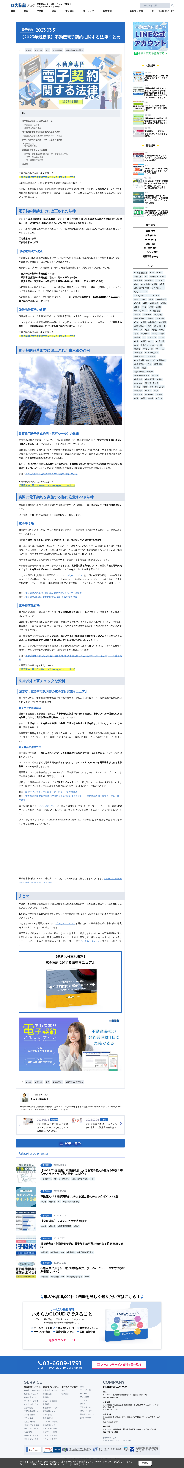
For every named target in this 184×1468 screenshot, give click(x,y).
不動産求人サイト (31, 1435)
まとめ (25, 164)
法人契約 (160, 318)
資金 (151, 299)
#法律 (28, 50)
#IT (47, 50)
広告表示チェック (31, 1394)
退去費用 (149, 394)
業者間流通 (28, 1408)
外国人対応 (139, 318)
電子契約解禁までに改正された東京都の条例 (41, 132)
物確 (137, 284)
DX (93, 1179)
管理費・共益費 (152, 383)
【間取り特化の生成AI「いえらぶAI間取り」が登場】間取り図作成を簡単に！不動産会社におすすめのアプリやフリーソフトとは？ (155, 93)
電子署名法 (29, 143)
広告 (159, 307)
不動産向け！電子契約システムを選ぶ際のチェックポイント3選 (79, 1196)
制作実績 (65, 1394)
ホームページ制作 (31, 1401)
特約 (144, 398)
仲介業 (137, 303)
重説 (77, 1226)
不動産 (45, 1252)
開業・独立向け (86, 1407)
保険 (162, 334)
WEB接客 (28, 1432)
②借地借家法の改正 (32, 128)
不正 (162, 284)
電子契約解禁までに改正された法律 (37, 121)
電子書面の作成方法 (34, 160)
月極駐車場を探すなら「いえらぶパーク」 (118, 1440)
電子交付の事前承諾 (34, 157)
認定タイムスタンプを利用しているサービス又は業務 (51, 792)
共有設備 (158, 314)
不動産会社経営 (141, 273)
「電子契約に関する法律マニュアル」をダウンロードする (47, 177)
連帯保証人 (139, 326)
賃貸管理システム (50, 1390)
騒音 (146, 303)
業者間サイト (48, 1397)
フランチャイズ (141, 292)
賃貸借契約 (139, 364)
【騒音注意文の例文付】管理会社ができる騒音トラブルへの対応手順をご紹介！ (155, 120)
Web (137, 368)
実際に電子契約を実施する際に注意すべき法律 (42, 139)
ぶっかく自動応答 (50, 1401)
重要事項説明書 (65, 1226)
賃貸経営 (138, 394)
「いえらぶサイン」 (65, 923)
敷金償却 (138, 379)
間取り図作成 (29, 1421)
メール (148, 391)
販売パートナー (86, 1411)
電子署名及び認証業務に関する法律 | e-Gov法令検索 (51, 597)
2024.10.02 (60, 1215)
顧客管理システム (31, 1397)
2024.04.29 (60, 1263)
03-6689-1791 (112, 1397)
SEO (137, 307)
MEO (160, 273)
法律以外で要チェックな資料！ (35, 150)
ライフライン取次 (31, 1428)
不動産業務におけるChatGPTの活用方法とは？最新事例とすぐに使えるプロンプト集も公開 (156, 199)
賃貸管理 (107, 11)
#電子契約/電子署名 (74, 50)
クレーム (160, 349)
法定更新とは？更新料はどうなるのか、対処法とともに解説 (155, 133)
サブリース (148, 349)
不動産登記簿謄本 (142, 375)
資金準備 (138, 280)
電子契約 (69, 11)
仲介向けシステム (32, 1386)
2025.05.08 (60, 1191)
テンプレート (160, 326)
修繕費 (137, 314)
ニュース (83, 1400)
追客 (54, 11)
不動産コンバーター (32, 1390)
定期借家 (158, 364)
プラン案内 (84, 1397)
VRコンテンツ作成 (31, 1425)
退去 (137, 398)
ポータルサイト (141, 311)
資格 (164, 303)
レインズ (160, 280)
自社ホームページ (158, 276)
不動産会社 (64, 1179)
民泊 (137, 322)
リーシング (88, 11)
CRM (162, 337)
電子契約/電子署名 (80, 1179)
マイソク (138, 330)
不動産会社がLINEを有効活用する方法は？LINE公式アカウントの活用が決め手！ (156, 212)
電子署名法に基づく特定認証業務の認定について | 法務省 (53, 593)
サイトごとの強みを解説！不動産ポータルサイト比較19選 (156, 107)
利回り (150, 318)
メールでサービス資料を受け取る (121, 1364)
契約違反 (154, 303)
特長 (82, 1386)
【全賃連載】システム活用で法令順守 (63, 1221)
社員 (137, 341)
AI (146, 276)
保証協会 (149, 280)
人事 (160, 345)
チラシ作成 (28, 1418)
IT (56, 1179)
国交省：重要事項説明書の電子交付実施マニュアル (46, 154)
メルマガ (151, 360)
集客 (26, 11)
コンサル (138, 383)
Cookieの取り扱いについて (53, 1464)
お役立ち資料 (136, 11)
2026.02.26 (60, 1165)
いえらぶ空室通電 (50, 1435)
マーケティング (157, 387)
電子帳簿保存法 (30, 146)
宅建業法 (71, 1252)
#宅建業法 (57, 50)
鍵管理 (163, 322)
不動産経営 (161, 299)
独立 (144, 307)
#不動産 (38, 50)
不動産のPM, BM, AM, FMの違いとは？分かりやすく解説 (156, 78)
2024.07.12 (60, 1238)
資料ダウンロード (87, 1414)
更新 (146, 387)
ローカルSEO (140, 299)
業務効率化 (47, 1179)
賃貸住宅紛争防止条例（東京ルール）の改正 (43, 135)
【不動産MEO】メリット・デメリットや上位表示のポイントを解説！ (156, 157)
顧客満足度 (139, 356)
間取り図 (138, 276)
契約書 (52, 1202)
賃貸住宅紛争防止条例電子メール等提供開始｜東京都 (51, 473)
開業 (13, 11)
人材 (137, 345)
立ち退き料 (139, 360)
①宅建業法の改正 (31, 125)
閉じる (145, 1463)
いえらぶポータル (31, 1404)
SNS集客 (146, 284)
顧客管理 (151, 356)
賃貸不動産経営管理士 (144, 372)
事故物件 (153, 322)
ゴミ (151, 341)
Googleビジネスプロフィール (147, 295)
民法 (155, 334)
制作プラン (66, 1390)
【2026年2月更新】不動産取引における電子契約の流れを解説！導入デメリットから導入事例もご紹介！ (81, 1172)
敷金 (155, 330)
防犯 (162, 330)
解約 (160, 379)
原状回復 (138, 391)
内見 (149, 364)
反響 (147, 330)
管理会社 (55, 1252)
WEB (40, 11)
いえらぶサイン (74, 575)
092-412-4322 (112, 1432)
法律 (44, 1202)
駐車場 (137, 349)
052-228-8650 (112, 1422)
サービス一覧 (85, 1390)
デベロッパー (158, 288)
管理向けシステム (51, 1386)
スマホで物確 (29, 1415)
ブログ (159, 398)
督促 (144, 322)
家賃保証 (138, 353)
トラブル (152, 337)
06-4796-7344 (112, 1410)
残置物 (137, 337)
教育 (144, 341)
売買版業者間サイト (32, 1411)
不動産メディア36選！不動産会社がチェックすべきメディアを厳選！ (156, 170)
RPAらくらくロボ (31, 1439)
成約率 (155, 375)
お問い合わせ (85, 1418)
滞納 (149, 326)
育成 (137, 334)
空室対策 (160, 341)
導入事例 (83, 1393)
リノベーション (148, 345)
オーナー (147, 314)
